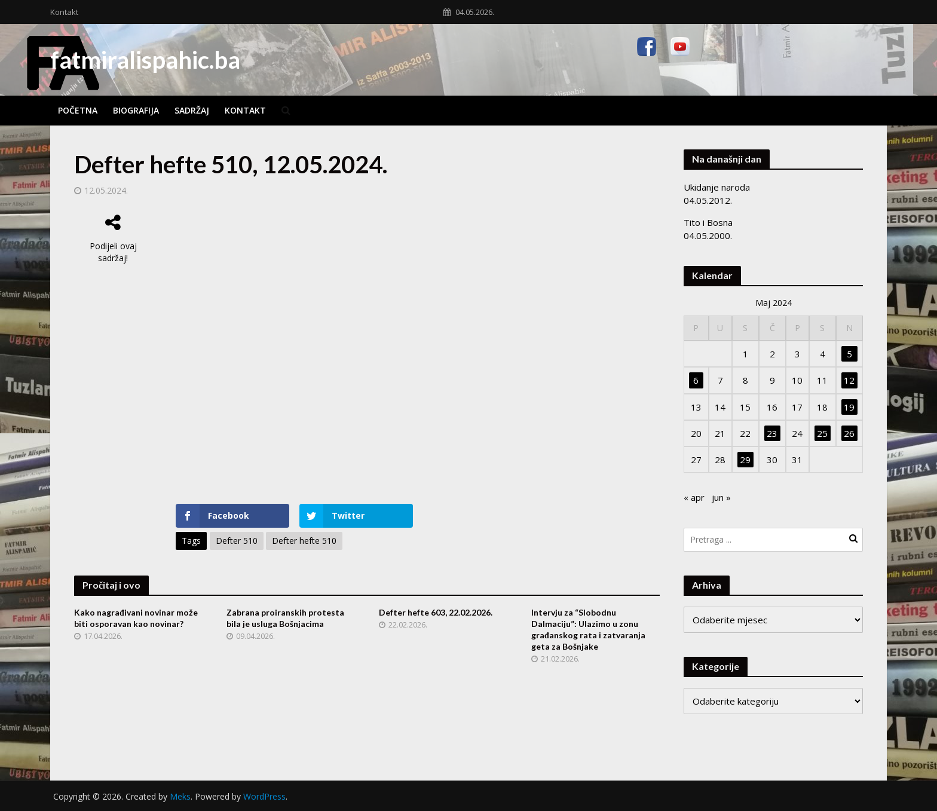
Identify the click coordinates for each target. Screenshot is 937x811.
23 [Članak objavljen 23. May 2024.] (772, 433)
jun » (721, 497)
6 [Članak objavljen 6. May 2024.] (696, 380)
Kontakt (64, 12)
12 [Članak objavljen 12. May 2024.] (849, 380)
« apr (694, 497)
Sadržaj (191, 110)
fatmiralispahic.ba (145, 59)
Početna (77, 110)
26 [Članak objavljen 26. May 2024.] (849, 433)
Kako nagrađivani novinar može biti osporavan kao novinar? (136, 618)
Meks (180, 796)
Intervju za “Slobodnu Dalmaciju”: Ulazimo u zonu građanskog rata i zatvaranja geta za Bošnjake (588, 629)
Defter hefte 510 (304, 540)
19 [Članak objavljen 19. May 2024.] (849, 407)
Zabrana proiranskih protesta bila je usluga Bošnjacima (285, 618)
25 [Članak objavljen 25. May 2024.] (822, 433)
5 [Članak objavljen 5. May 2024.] (849, 354)
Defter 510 (237, 540)
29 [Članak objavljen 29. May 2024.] (745, 460)
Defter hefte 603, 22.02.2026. (435, 612)
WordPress (264, 796)
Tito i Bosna (708, 222)
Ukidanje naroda (717, 187)
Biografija (136, 110)
